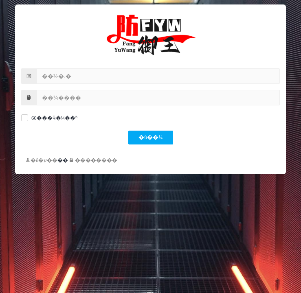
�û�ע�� (41, 160)
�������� (93, 160)
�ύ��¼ (150, 137)
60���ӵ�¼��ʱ (54, 118)
